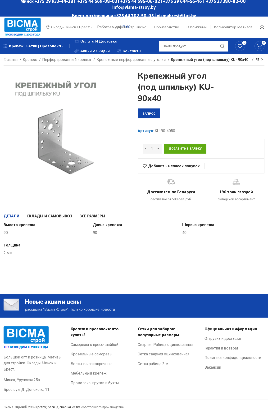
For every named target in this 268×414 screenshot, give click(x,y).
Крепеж (30, 59)
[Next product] (262, 60)
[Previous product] (252, 60)
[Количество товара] (152, 149)
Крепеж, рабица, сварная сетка (58, 407)
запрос (148, 113)
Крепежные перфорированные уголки (131, 59)
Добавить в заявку (185, 148)
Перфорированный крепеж (67, 59)
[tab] (11, 215)
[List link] (101, 345)
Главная (11, 59)
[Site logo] (22, 27)
